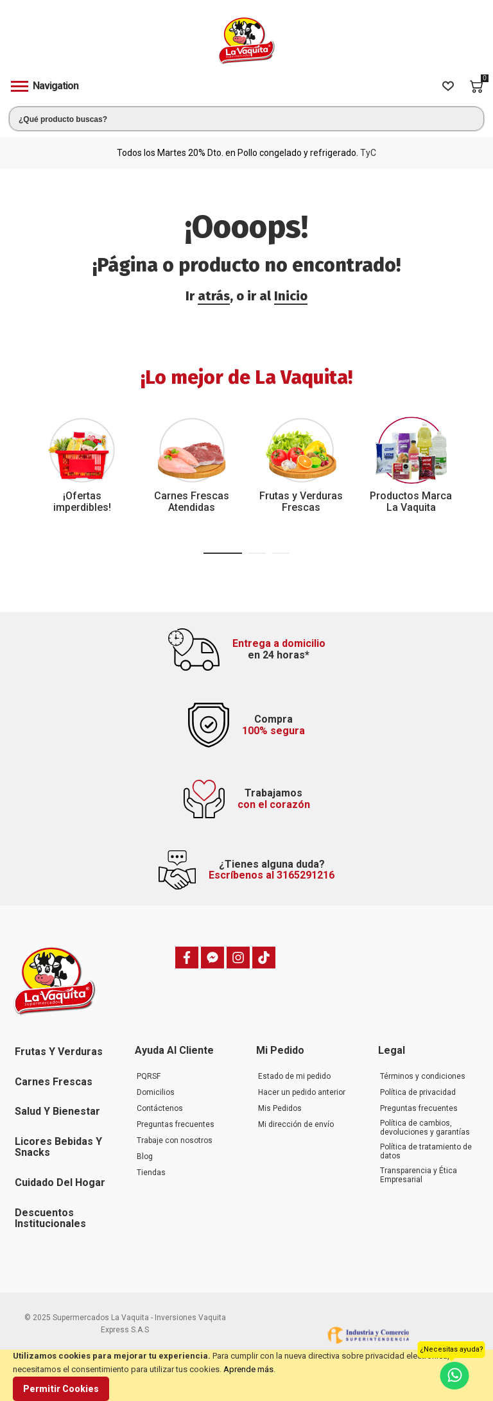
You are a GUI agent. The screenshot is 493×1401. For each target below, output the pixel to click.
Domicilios (156, 1092)
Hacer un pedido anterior (301, 1092)
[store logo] (246, 40)
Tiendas (151, 1172)
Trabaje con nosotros (174, 1140)
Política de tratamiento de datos (426, 1151)
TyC (368, 153)
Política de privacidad (418, 1092)
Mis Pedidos (280, 1108)
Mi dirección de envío (296, 1124)
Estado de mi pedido (294, 1076)
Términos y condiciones (422, 1076)
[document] (246, 1375)
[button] (222, 553)
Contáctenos (160, 1108)
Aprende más (248, 1369)
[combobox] (246, 119)
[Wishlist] (448, 86)
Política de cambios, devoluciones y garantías (425, 1128)
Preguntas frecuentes (175, 1124)
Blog (145, 1156)
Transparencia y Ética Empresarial (418, 1175)
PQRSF (148, 1076)
